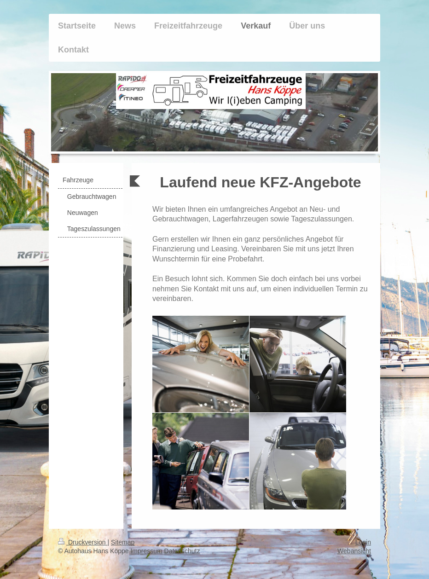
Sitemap (122, 542)
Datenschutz (182, 551)
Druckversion (82, 542)
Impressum (146, 551)
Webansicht (354, 551)
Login (363, 542)
